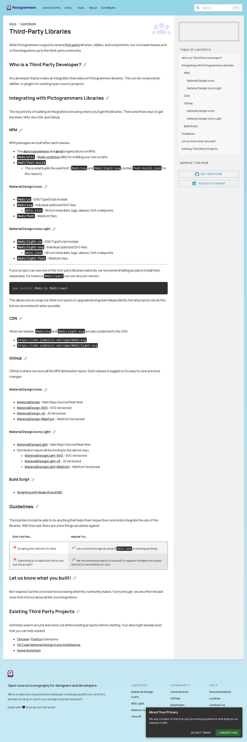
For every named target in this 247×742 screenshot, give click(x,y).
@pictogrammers (36, 151)
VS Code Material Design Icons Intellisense (48, 645)
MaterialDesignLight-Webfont (47, 467)
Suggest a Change (209, 183)
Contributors (179, 692)
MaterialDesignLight (32, 444)
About (93, 7)
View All (136, 716)
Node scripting (48, 157)
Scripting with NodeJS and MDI (39, 492)
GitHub (175, 698)
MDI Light (137, 703)
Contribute (108, 7)
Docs (68, 7)
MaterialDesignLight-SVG (44, 455)
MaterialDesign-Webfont (35, 419)
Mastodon (177, 705)
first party (72, 45)
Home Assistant (29, 650)
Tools (80, 7)
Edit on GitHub (209, 174)
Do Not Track (200, 732)
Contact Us (217, 705)
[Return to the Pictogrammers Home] (10, 674)
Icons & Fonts (51, 7)
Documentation (220, 692)
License (214, 698)
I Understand (228, 732)
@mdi (59, 151)
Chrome (23, 639)
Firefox (36, 639)
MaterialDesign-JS (31, 413)
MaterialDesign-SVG (32, 408)
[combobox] (216, 7)
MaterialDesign (28, 402)
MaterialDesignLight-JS (42, 461)
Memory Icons (141, 710)
